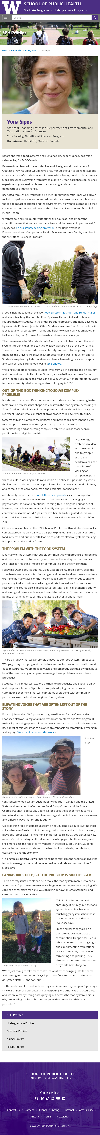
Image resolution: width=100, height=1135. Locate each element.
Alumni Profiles (15, 1039)
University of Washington (12, 7)
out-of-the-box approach (51, 495)
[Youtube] (58, 1098)
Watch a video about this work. (36, 732)
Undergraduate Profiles (20, 1023)
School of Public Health (52, 3)
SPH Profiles (14, 33)
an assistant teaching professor (35, 228)
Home (4, 50)
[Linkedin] (63, 1098)
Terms (47, 1116)
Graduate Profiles (17, 1031)
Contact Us (13, 1110)
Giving (55, 1110)
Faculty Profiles (31, 50)
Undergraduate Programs (70, 10)
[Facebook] (36, 1098)
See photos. (55, 363)
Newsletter (63, 1116)
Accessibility (86, 1110)
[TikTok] (47, 1098)
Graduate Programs (36, 10)
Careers (29, 1110)
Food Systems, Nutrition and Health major (69, 312)
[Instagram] (52, 1098)
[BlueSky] (42, 1098)
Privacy (35, 1116)
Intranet (69, 1110)
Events (43, 1110)
